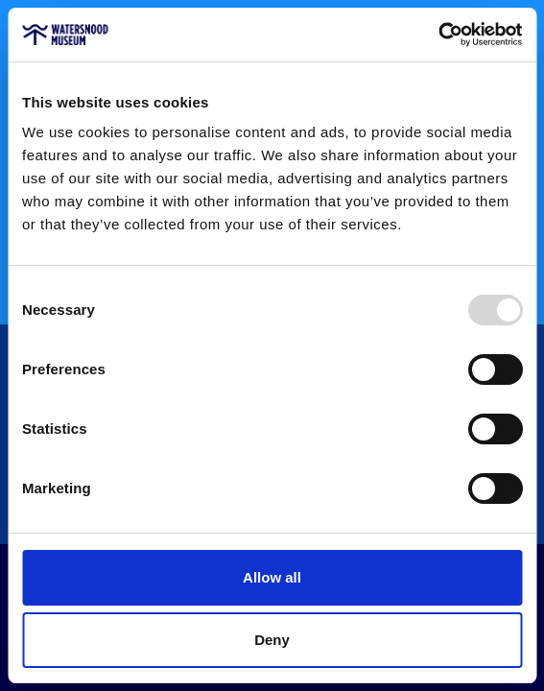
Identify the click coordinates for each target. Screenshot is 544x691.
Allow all (272, 577)
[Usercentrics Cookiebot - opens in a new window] (438, 34)
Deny (272, 639)
